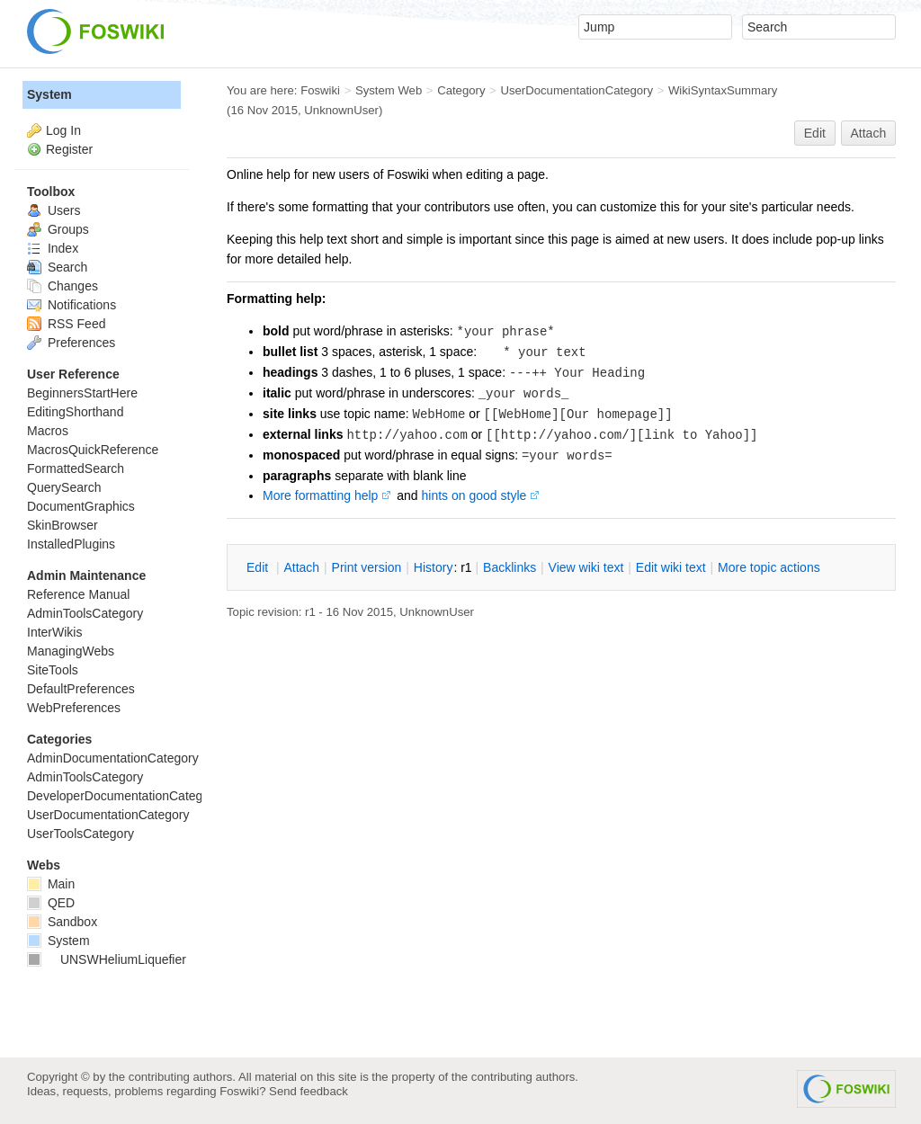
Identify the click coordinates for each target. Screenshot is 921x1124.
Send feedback (308, 1091)
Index (52, 248)
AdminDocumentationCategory (113, 758)
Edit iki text (671, 567)
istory (433, 567)
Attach (869, 133)
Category (461, 90)
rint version (367, 567)
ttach (301, 567)
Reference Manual (78, 594)
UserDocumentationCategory (576, 90)
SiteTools (52, 670)
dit (259, 567)
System (49, 94)
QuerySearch (64, 487)
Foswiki (320, 90)
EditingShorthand (75, 412)
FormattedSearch (75, 468)
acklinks (509, 567)
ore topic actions (769, 567)
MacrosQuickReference (92, 449)
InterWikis (54, 632)
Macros (47, 431)
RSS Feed (66, 324)
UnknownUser (341, 110)
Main (51, 884)
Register (69, 149)
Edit (815, 133)
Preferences (71, 342)
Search (57, 267)
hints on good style (474, 495)
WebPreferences (74, 707)
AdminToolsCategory (85, 613)
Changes (62, 286)
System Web (388, 90)
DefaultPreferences (81, 689)
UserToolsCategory (80, 833)
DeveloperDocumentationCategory (123, 796)
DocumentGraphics (81, 506)
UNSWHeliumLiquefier (106, 959)
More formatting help (320, 495)
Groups (58, 229)
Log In (63, 130)
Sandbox (62, 921)
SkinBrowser (62, 525)
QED (51, 903)
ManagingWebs (70, 651)
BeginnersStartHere (82, 393)
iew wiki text (586, 567)
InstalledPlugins (71, 544)
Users (53, 210)
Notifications (71, 305)
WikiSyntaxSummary (722, 90)
